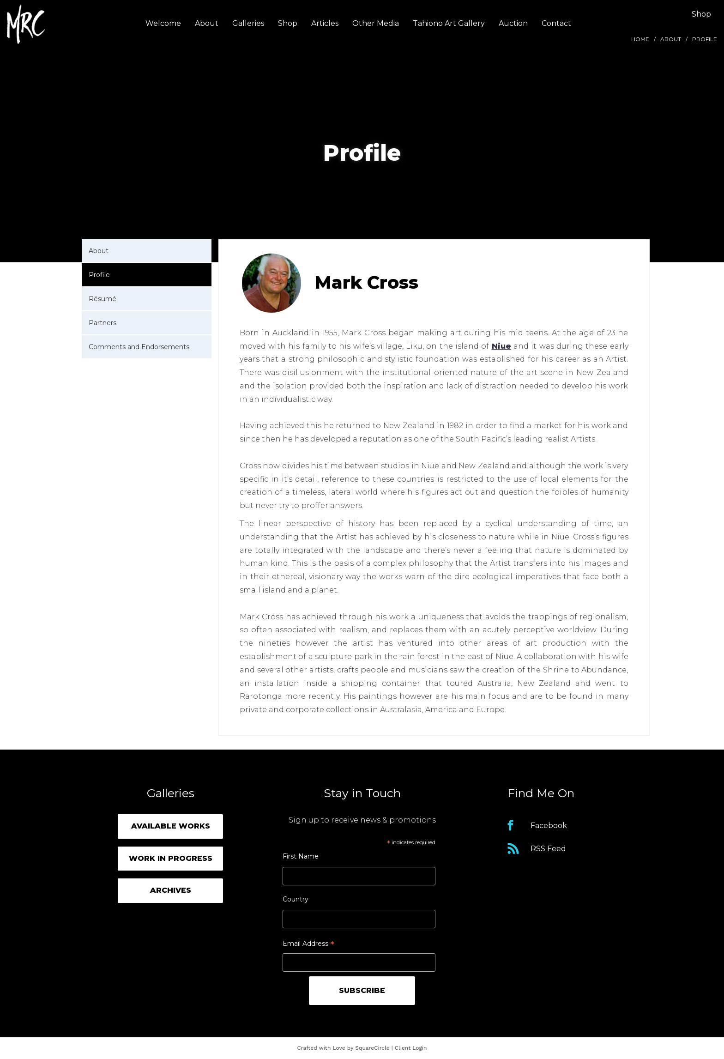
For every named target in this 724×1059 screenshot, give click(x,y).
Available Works (170, 826)
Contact (556, 23)
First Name (301, 856)
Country (295, 899)
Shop (287, 23)
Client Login (411, 1048)
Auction (513, 23)
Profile (99, 275)
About (206, 23)
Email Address (308, 944)
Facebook (549, 825)
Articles (324, 23)
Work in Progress (170, 858)
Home (640, 39)
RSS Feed (548, 848)
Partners (102, 323)
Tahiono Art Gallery (449, 23)
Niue (501, 346)
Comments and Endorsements (139, 347)
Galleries (248, 23)
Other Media (375, 23)
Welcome (163, 23)
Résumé (102, 299)
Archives (170, 890)
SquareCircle (372, 1048)
